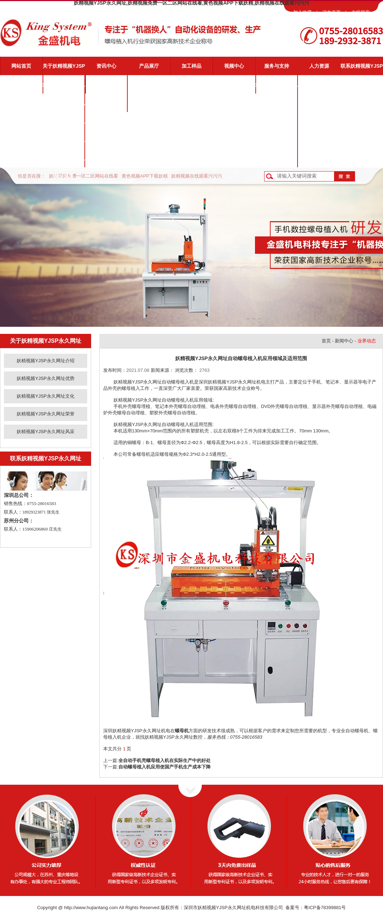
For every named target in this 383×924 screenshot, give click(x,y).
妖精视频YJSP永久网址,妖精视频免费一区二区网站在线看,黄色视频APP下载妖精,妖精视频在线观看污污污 (191, 3)
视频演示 (277, 103)
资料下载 (277, 139)
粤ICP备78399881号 (325, 907)
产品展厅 (149, 66)
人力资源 (319, 66)
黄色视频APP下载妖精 (145, 176)
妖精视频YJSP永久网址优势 (64, 106)
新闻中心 (344, 340)
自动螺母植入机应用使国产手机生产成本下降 (164, 766)
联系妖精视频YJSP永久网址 (361, 69)
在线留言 (360, 12)
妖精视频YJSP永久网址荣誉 (64, 143)
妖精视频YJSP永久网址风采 (64, 161)
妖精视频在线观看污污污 (196, 176)
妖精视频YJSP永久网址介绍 (64, 88)
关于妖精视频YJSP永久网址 (64, 69)
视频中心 (234, 66)
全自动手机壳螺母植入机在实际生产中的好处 (164, 760)
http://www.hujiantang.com (91, 907)
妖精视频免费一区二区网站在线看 (83, 176)
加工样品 (191, 66)
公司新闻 (106, 84)
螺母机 (182, 730)
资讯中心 (106, 66)
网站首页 (21, 66)
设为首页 (331, 12)
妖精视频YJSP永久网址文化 (64, 124)
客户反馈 (277, 158)
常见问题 (277, 121)
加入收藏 (302, 12)
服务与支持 (276, 66)
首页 (326, 340)
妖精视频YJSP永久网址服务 (276, 88)
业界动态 (106, 103)
